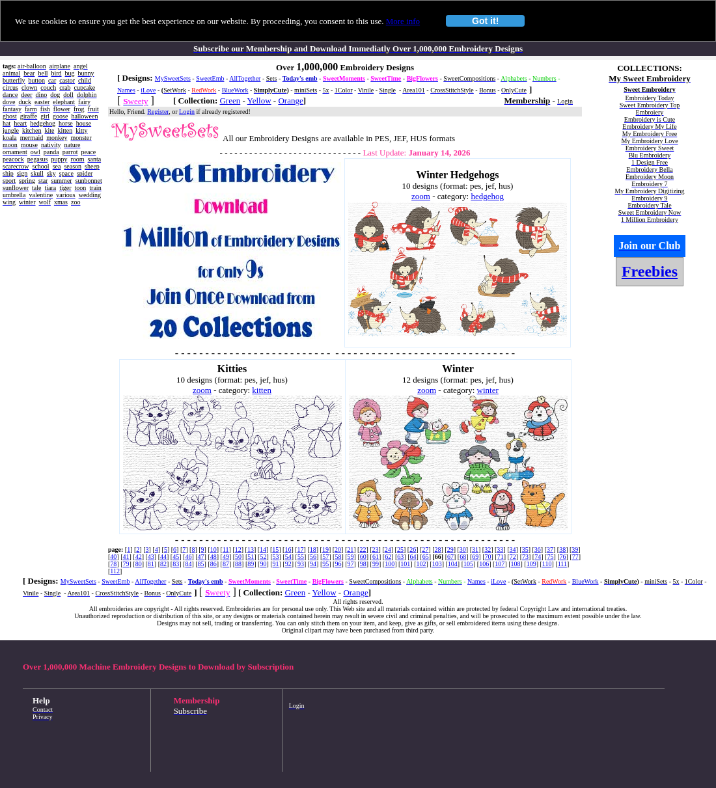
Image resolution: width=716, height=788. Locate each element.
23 (375, 549)
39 (574, 549)
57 (325, 556)
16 (287, 549)
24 (388, 549)
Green (229, 100)
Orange (290, 100)
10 (213, 549)
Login (187, 111)
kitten (261, 390)
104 (453, 563)
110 (547, 563)
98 (363, 563)
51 (250, 556)
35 (525, 549)
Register (158, 111)
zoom (420, 196)
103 (437, 563)
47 (201, 556)
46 (188, 556)
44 (163, 556)
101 (405, 563)
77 (575, 556)
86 (213, 563)
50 (238, 556)
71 (500, 556)
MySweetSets (173, 78)
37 (550, 549)
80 (138, 563)
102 (421, 563)
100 (389, 563)
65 (425, 556)
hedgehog (487, 196)
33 (500, 549)
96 (338, 563)
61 (375, 556)
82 (163, 563)
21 (350, 549)
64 (412, 556)
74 (537, 556)
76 (563, 556)
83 (175, 563)
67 (450, 556)
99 (375, 563)
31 (475, 549)
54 (288, 556)
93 (300, 563)
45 (175, 556)
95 (325, 563)
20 (338, 549)
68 (463, 556)
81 (151, 563)
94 (313, 563)
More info (403, 21)
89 (250, 563)
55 (300, 556)
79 (126, 563)
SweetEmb (210, 78)
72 (513, 556)
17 (300, 549)
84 (188, 563)
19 (325, 549)
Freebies (650, 271)
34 (513, 549)
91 (276, 563)
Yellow (259, 100)
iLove (148, 90)
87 (226, 563)
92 (288, 563)
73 (525, 556)
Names (126, 90)
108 (516, 563)
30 (463, 549)
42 (138, 556)
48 (213, 556)
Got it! (485, 21)
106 (484, 563)
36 (537, 549)
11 (226, 549)
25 (400, 549)
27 (425, 549)
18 (313, 549)
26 (412, 549)
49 (226, 556)
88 (238, 563)
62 (388, 556)
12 (238, 549)
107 (499, 563)
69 (475, 556)
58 (338, 556)
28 (437, 549)
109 (531, 563)
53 (276, 556)
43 (151, 556)
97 (351, 563)
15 (275, 549)
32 (487, 549)
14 (263, 549)
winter (488, 390)
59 (351, 556)
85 (201, 563)
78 (113, 563)
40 (113, 556)
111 (562, 563)
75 (550, 556)
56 (313, 556)
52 (263, 556)
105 (468, 563)
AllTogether (244, 78)
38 (562, 549)
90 (263, 563)
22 (362, 549)
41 (126, 556)
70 (488, 556)
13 (250, 549)
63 (400, 556)
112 (115, 571)
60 (363, 556)
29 (450, 549)
